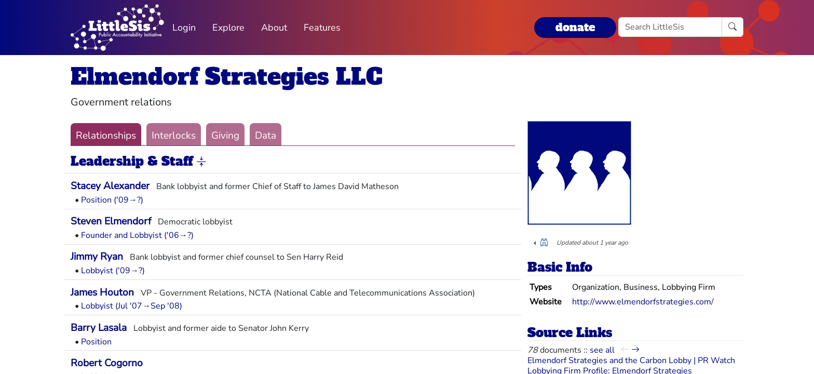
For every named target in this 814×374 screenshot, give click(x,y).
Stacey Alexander (110, 186)
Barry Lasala (99, 328)
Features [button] (322, 27)
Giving (225, 135)
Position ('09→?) (112, 200)
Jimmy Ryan (97, 256)
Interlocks (174, 135)
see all (602, 350)
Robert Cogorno (107, 363)
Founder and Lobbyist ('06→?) (137, 235)
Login (184, 27)
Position (96, 342)
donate (575, 27)
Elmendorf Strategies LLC (227, 76)
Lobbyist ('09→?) (113, 270)
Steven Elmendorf (111, 221)
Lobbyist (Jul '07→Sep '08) (131, 306)
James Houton (102, 292)
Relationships (106, 135)
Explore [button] (228, 27)
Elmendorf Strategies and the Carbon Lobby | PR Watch (631, 360)
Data (265, 135)
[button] (201, 162)
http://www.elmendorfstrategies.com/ (643, 302)
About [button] (274, 27)
